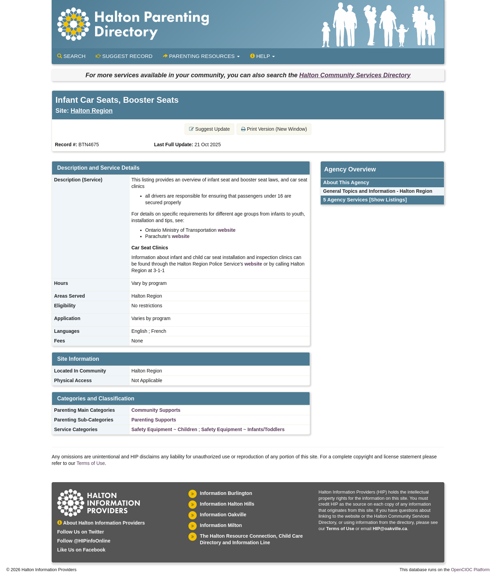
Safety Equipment (152, 429)
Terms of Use (90, 463)
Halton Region (92, 110)
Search (71, 56)
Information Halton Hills (227, 504)
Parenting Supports (154, 419)
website (226, 230)
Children (187, 429)
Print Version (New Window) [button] (274, 129)
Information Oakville (223, 514)
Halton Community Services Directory (355, 75)
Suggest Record (124, 56)
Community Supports (156, 410)
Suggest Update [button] (209, 129)
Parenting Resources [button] (201, 56)
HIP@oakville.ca (390, 528)
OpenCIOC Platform (470, 569)
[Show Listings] (388, 199)
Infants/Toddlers (266, 429)
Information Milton (221, 525)
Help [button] (262, 56)
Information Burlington (226, 493)
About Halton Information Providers (101, 523)
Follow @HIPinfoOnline (83, 541)
